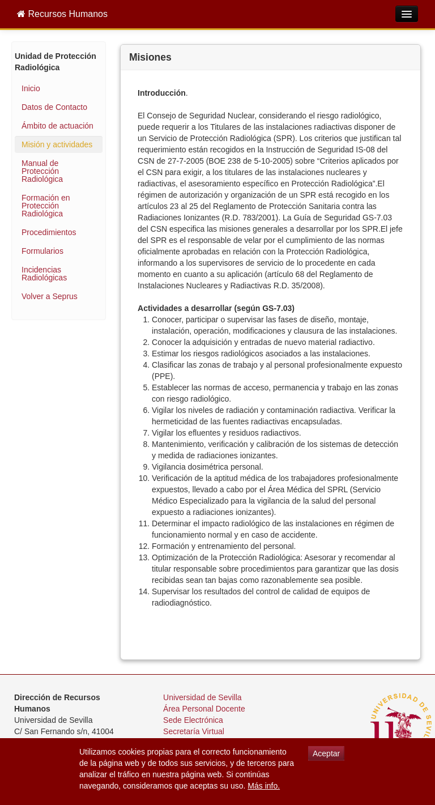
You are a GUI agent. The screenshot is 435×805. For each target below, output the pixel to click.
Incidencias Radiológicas (44, 273)
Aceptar (326, 753)
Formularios (42, 250)
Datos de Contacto (54, 107)
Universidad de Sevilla (202, 697)
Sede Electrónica (193, 720)
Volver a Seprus (50, 296)
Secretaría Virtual (193, 731)
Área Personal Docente (204, 708)
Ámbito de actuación (57, 125)
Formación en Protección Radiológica (46, 205)
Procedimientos (49, 232)
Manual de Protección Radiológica (42, 171)
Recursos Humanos (62, 14)
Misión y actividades (57, 144)
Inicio (31, 88)
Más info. (264, 785)
